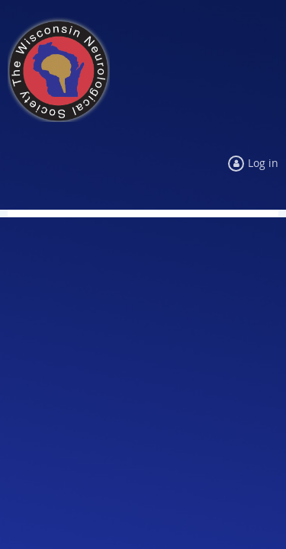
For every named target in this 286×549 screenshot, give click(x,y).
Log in (263, 163)
